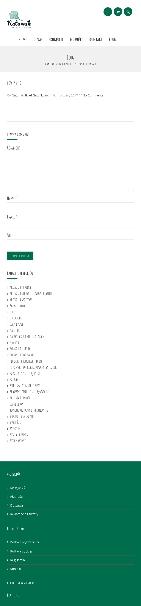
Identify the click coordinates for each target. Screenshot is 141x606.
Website (11, 235)
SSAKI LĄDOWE (17, 404)
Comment (13, 148)
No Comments (93, 95)
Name (12, 198)
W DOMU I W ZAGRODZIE (22, 416)
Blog (112, 39)
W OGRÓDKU (16, 422)
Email (12, 217)
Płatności (16, 497)
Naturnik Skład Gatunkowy (30, 95)
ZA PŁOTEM (15, 428)
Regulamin (17, 560)
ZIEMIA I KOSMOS (19, 434)
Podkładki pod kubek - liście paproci (68, 64)
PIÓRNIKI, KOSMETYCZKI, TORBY (26, 361)
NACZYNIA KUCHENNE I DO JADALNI (27, 336)
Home (23, 39)
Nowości (76, 39)
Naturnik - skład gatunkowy (20, 583)
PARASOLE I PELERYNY (20, 348)
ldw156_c (14, 83)
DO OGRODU (16, 318)
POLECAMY (15, 379)
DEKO (12, 312)
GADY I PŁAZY (16, 324)
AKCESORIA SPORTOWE (21, 299)
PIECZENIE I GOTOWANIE (22, 355)
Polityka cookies (21, 551)
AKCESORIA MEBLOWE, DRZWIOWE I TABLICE (31, 293)
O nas (38, 39)
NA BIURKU (15, 330)
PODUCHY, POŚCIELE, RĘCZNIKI (25, 373)
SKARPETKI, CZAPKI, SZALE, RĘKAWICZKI (29, 391)
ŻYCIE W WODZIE (18, 440)
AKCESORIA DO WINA (20, 287)
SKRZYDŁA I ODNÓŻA (20, 397)
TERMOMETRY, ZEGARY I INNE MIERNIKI (29, 410)
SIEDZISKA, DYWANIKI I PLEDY (25, 385)
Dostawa (16, 505)
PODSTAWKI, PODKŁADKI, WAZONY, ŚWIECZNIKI (34, 367)
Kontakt (95, 39)
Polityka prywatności (24, 542)
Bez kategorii (17, 305)
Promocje (56, 39)
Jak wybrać (17, 487)
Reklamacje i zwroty (24, 514)
